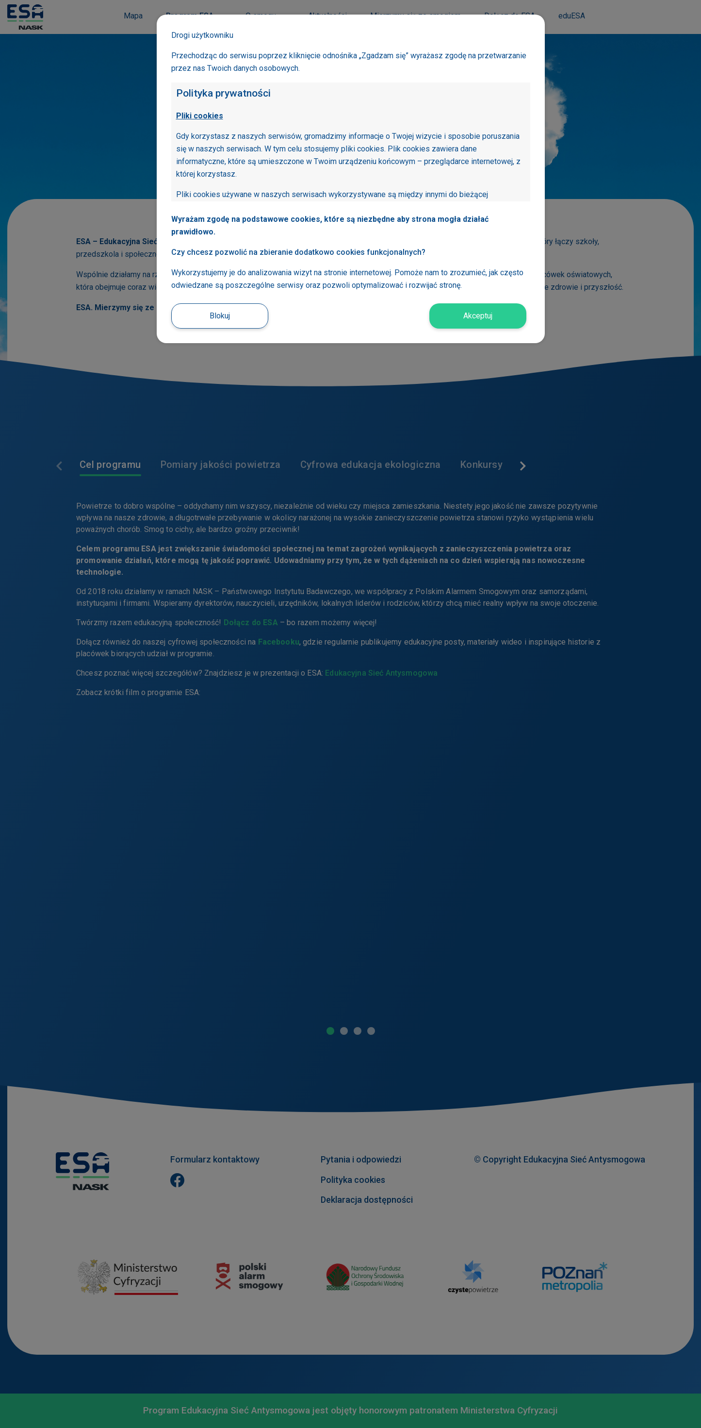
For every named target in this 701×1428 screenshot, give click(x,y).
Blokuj (220, 315)
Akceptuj (477, 315)
